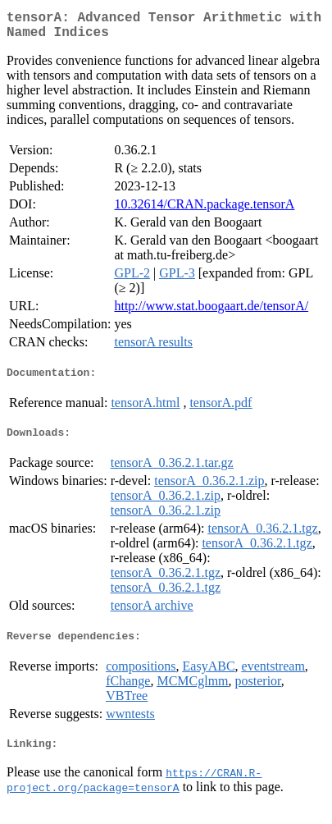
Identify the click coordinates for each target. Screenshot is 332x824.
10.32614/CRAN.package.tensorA (204, 210)
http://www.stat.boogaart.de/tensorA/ (211, 312)
